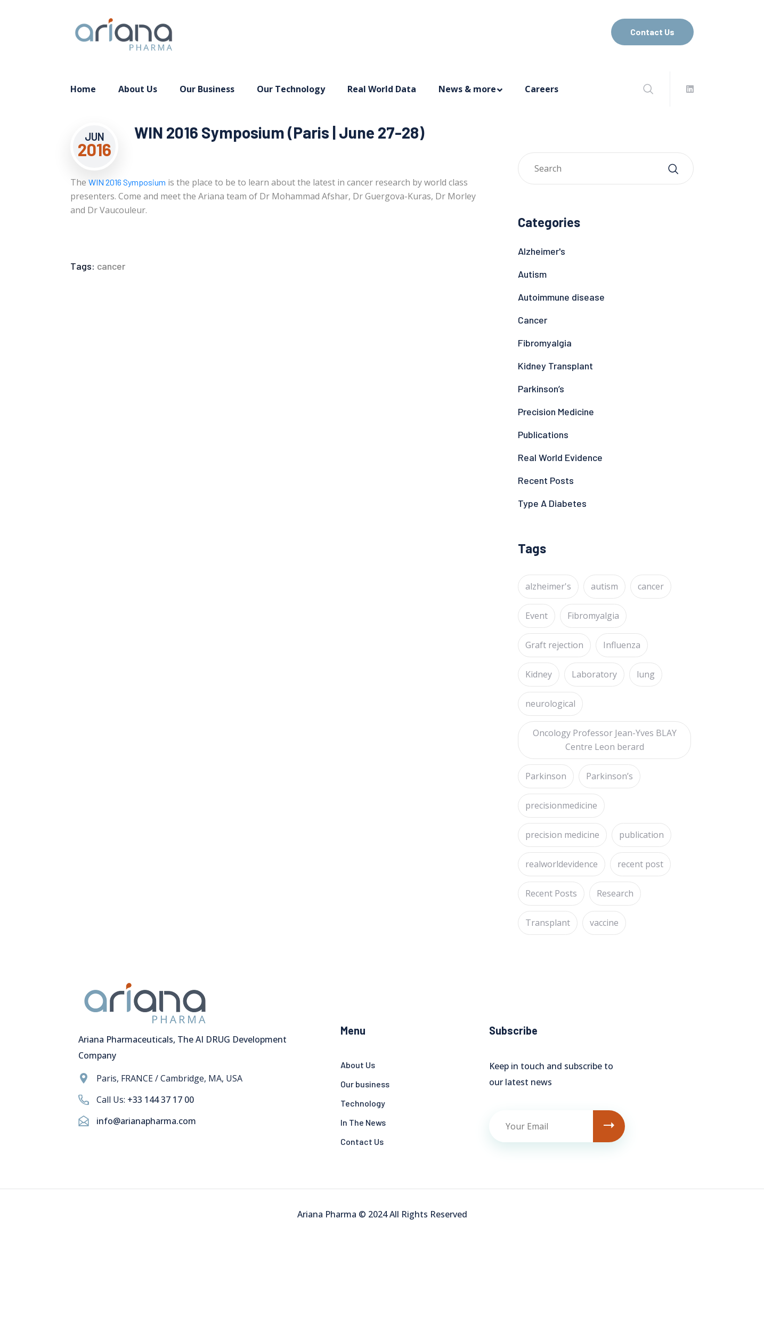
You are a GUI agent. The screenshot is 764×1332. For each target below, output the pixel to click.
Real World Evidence (560, 457)
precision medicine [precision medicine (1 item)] (562, 835)
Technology (362, 1103)
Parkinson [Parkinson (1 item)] (545, 776)
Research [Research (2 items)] (615, 893)
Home (83, 89)
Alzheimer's (541, 251)
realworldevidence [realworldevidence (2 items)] (561, 864)
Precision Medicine (556, 411)
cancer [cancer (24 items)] (651, 586)
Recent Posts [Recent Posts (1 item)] (551, 893)
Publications (543, 434)
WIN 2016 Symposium (127, 182)
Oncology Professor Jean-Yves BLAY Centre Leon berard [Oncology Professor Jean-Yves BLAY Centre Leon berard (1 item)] (605, 740)
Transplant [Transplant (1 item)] (547, 923)
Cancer (532, 320)
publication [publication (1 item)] (641, 835)
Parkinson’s (541, 388)
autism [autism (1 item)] (604, 586)
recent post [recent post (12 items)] (640, 864)
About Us (137, 89)
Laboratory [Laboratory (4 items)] (594, 674)
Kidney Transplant (555, 366)
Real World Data (381, 89)
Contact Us (652, 32)
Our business (364, 1084)
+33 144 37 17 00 (160, 1099)
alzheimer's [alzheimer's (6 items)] (548, 586)
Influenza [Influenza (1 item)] (621, 645)
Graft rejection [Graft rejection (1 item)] (554, 645)
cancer (111, 266)
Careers (541, 89)
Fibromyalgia (545, 343)
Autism (532, 274)
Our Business (207, 89)
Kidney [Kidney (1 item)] (538, 674)
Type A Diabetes (552, 503)
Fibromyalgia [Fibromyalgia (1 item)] (593, 615)
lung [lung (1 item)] (646, 674)
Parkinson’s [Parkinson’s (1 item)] (609, 776)
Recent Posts (546, 480)
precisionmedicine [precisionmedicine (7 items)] (561, 805)
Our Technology (291, 89)
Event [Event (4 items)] (536, 615)
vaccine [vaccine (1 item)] (604, 923)
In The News (363, 1122)
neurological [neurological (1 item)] (550, 703)
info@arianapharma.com (146, 1121)
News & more (467, 89)
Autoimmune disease (561, 297)
